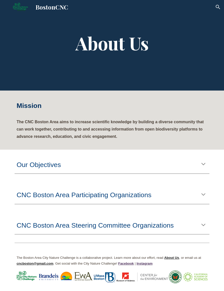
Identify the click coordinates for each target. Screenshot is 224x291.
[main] (112, 45)
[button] (218, 7)
